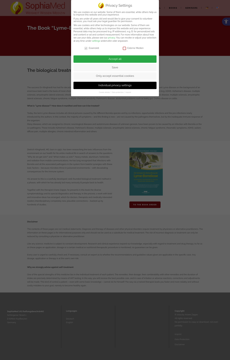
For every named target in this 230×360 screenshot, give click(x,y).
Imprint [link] (128, 91)
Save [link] (115, 66)
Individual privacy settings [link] (115, 84)
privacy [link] (111, 37)
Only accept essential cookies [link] (115, 75)
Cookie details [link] (104, 91)
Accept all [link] (115, 58)
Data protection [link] (118, 91)
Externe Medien (133, 47)
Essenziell (91, 47)
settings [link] (96, 40)
